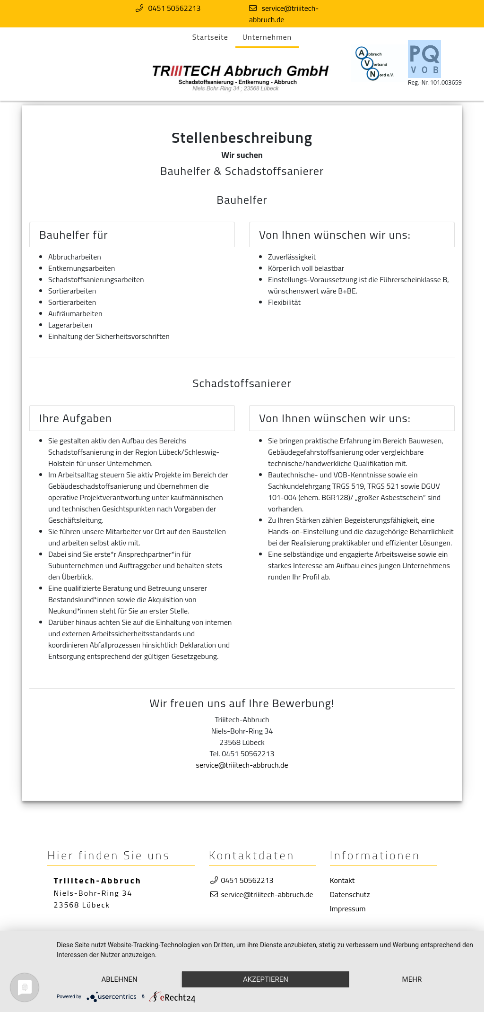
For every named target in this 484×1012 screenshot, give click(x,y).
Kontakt (342, 880)
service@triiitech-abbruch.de (284, 13)
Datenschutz (350, 894)
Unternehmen (267, 37)
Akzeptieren (265, 979)
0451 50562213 (174, 8)
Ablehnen (119, 979)
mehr (412, 979)
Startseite (210, 37)
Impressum (348, 908)
